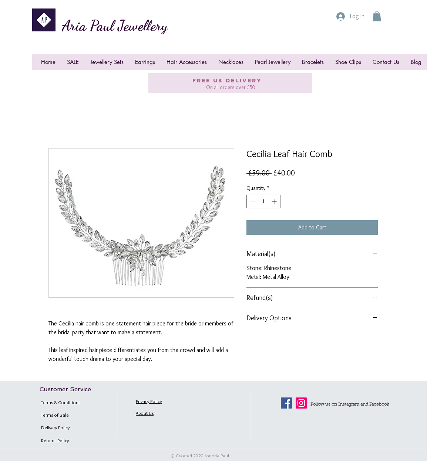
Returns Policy (55, 440)
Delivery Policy (55, 427)
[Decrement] (252, 201)
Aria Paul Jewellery (115, 25)
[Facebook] (286, 403)
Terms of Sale (55, 415)
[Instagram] (301, 403)
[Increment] (274, 201)
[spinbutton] (263, 201)
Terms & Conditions (60, 402)
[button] (377, 16)
